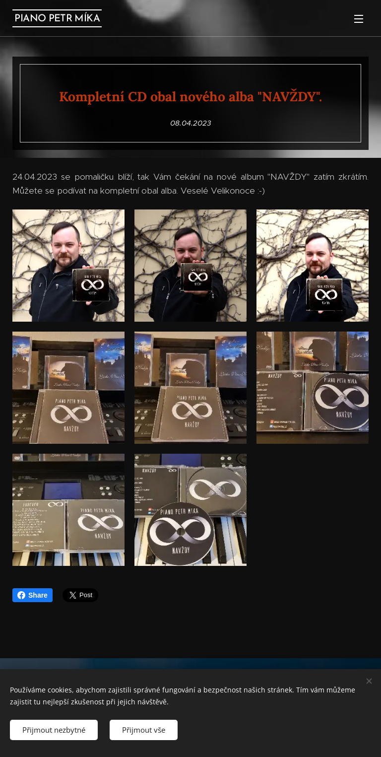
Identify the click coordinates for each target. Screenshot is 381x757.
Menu (358, 18)
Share (32, 595)
